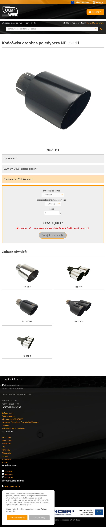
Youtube (8, 471)
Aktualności (6, 453)
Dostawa (5, 425)
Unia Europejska (80, 2)
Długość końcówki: (51, 191)
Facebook (9, 474)
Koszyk (95, 12)
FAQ (4, 447)
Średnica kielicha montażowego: (51, 200)
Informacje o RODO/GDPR (12, 419)
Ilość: (51, 209)
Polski (98, 2)
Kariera (5, 456)
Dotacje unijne (8, 413)
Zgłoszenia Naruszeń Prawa (13, 428)
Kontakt (5, 462)
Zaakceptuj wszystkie (17, 518)
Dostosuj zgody (39, 518)
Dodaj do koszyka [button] (52, 235)
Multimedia (6, 443)
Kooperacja (6, 459)
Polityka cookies (8, 416)
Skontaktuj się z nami (95, 23)
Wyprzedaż (6, 440)
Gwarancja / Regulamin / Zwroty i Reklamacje (20, 422)
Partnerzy (6, 450)
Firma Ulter (6, 437)
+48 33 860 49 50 (12, 486)
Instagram (9, 477)
